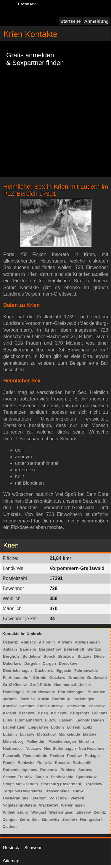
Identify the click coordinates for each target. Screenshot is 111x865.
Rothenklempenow (20, 770)
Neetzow (33, 748)
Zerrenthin (29, 819)
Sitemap (11, 860)
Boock (49, 656)
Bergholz (11, 656)
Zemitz (100, 812)
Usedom (38, 798)
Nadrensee (12, 748)
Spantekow (86, 777)
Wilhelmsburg (15, 812)
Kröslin (9, 713)
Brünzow (66, 656)
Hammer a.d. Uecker (72, 684)
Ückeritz (10, 642)
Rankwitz (26, 762)
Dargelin (32, 663)
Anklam (10, 649)
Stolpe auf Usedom (20, 784)
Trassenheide (57, 791)
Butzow (84, 656)
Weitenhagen (73, 805)
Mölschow (46, 734)
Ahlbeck (28, 642)
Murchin (86, 741)
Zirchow (69, 819)
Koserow (96, 706)
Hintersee (96, 692)
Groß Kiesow (15, 684)
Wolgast (38, 812)
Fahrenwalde (86, 670)
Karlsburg (61, 699)
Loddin (57, 727)
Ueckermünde (15, 798)
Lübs (7, 720)
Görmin (39, 677)
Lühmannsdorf (28, 720)
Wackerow (48, 805)
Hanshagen (13, 692)
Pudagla (92, 755)
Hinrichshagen (71, 692)
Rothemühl (83, 762)
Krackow (27, 713)
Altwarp (65, 642)
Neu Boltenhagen (60, 748)
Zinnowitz (50, 819)
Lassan (66, 720)
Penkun (57, 755)
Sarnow (85, 770)
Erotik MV (27, 4)
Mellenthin (35, 741)
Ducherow (44, 670)
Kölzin (43, 699)
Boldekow (31, 656)
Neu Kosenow (91, 748)
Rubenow (49, 770)
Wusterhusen (61, 812)
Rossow (62, 762)
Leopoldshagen (89, 720)
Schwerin (33, 847)
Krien (43, 713)
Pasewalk (11, 755)
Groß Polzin (40, 684)
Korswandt (75, 706)
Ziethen (10, 826)
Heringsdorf (91, 819)
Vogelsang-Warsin (19, 805)
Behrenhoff (74, 649)
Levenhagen (14, 727)
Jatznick (27, 699)
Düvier (100, 656)
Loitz (87, 727)
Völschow (58, 798)
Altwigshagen (87, 642)
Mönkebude (69, 734)
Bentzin (94, 649)
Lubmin (10, 734)
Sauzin (42, 777)
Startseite (70, 21)
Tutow (78, 791)
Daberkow (12, 663)
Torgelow (94, 784)
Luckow (27, 734)
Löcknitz (99, 713)
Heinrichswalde (41, 692)
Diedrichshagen (17, 670)
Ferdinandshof (16, 677)
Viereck (77, 798)
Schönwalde (62, 777)
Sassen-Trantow (18, 777)
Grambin (76, 677)
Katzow (10, 706)
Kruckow (59, 713)
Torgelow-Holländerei (22, 791)
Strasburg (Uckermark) (62, 784)
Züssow (83, 812)
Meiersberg (13, 741)
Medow (89, 734)
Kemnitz (27, 706)
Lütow (50, 720)
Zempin (10, 819)
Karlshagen (83, 699)
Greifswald (97, 677)
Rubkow (67, 770)
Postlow (74, 755)
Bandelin (28, 649)
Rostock (11, 847)
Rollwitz (44, 762)
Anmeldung (96, 21)
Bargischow (50, 649)
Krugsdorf (79, 713)
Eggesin (63, 670)
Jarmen (10, 699)
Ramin (9, 762)
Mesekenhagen (62, 741)
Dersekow (68, 663)
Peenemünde (35, 755)
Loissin (74, 727)
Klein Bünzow (49, 706)
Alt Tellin (47, 642)
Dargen (49, 663)
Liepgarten (38, 727)
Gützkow (57, 677)
